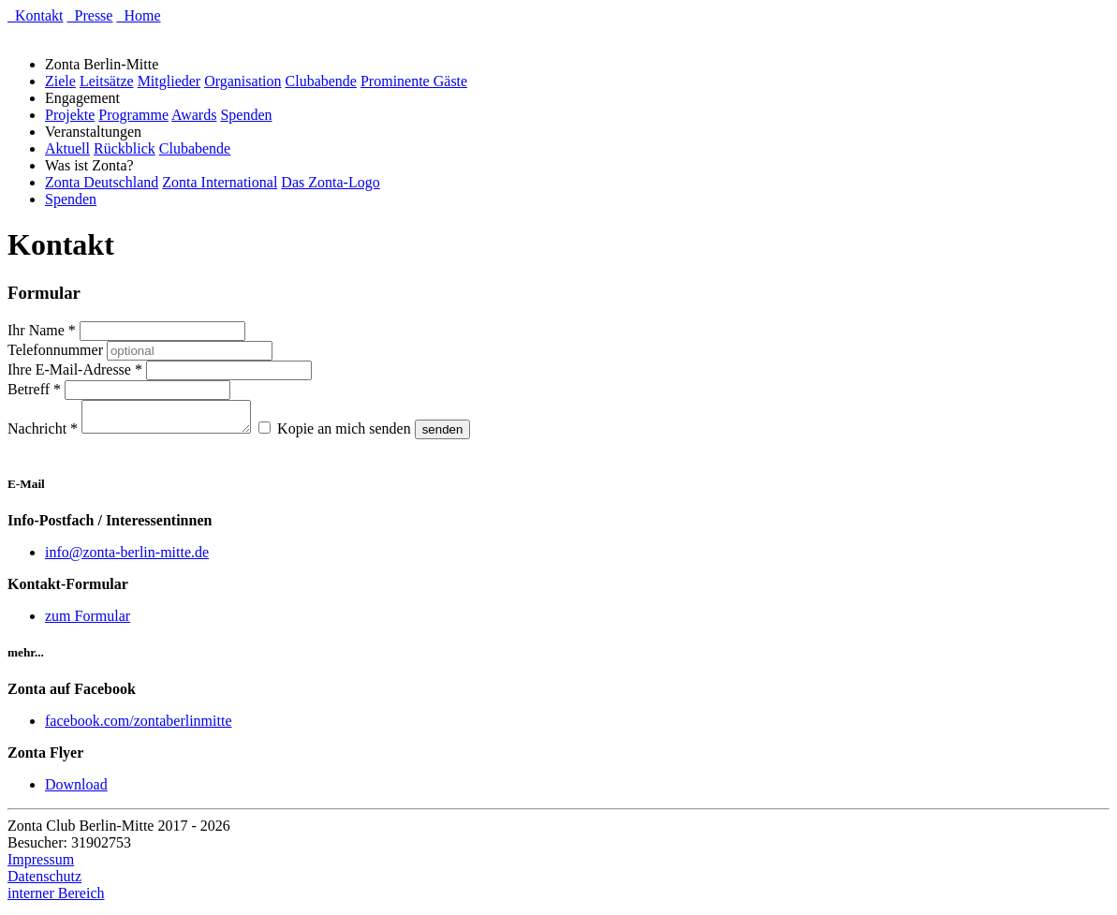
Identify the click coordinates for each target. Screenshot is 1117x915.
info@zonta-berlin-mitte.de (127, 558)
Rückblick (124, 148)
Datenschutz (44, 882)
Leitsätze (107, 81)
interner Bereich (56, 899)
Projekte (70, 115)
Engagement (86, 98)
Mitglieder (169, 81)
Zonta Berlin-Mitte (105, 64)
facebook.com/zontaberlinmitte (138, 726)
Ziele (60, 81)
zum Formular (87, 621)
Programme (133, 115)
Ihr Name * (41, 330)
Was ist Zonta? (93, 165)
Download (76, 790)
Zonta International (219, 182)
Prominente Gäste (413, 81)
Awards (193, 115)
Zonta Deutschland (101, 182)
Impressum (40, 865)
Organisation (242, 81)
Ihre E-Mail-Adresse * (74, 369)
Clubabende (321, 81)
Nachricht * (42, 434)
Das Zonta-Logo (330, 182)
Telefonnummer (55, 350)
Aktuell (67, 148)
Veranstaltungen (97, 132)
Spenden (246, 115)
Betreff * (34, 389)
